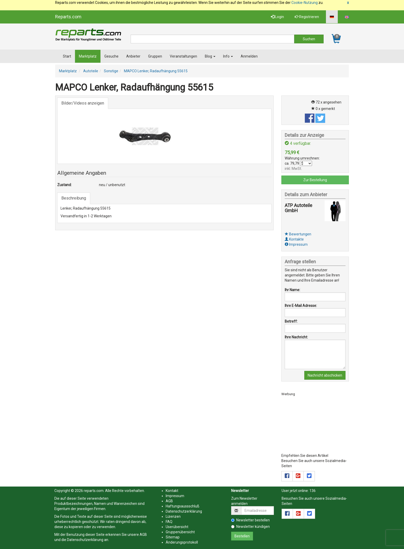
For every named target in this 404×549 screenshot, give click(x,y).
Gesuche (111, 56)
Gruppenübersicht (180, 532)
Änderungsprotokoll (182, 542)
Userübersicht (177, 527)
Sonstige (111, 71)
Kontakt (172, 491)
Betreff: (291, 321)
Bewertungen (298, 234)
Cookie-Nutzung (304, 3)
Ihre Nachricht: (296, 337)
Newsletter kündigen (250, 526)
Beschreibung (73, 198)
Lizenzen (173, 516)
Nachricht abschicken (325, 375)
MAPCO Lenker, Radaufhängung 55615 (156, 71)
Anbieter (133, 56)
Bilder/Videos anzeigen (82, 103)
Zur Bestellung (315, 180)
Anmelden (249, 56)
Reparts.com (68, 16)
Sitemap (173, 537)
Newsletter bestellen (250, 520)
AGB (143, 534)
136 (312, 491)
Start (67, 56)
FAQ (169, 522)
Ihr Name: (292, 290)
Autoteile (90, 71)
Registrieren (307, 17)
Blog (210, 56)
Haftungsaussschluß (182, 506)
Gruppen (155, 56)
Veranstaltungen (183, 56)
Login (277, 17)
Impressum (296, 244)
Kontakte (294, 239)
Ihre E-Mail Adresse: (301, 306)
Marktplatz (88, 56)
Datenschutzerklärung (85, 540)
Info (228, 56)
